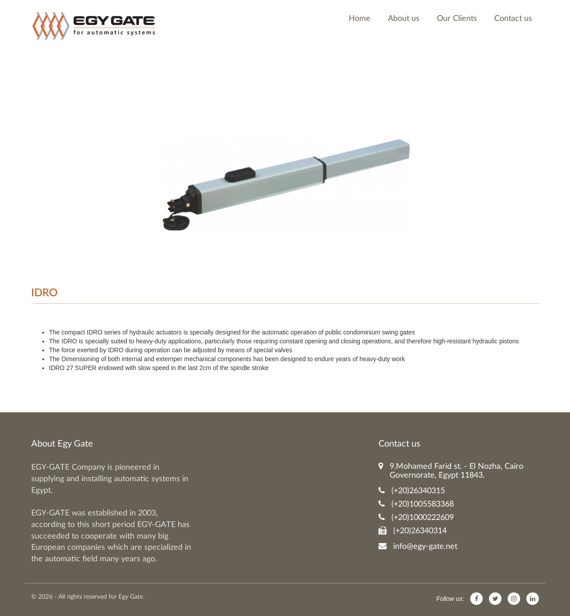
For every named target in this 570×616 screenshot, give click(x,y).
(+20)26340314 (413, 531)
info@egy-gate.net (418, 546)
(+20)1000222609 (416, 517)
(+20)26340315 (412, 491)
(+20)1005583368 (416, 504)
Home (359, 19)
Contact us (513, 19)
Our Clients (457, 19)
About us (403, 19)
